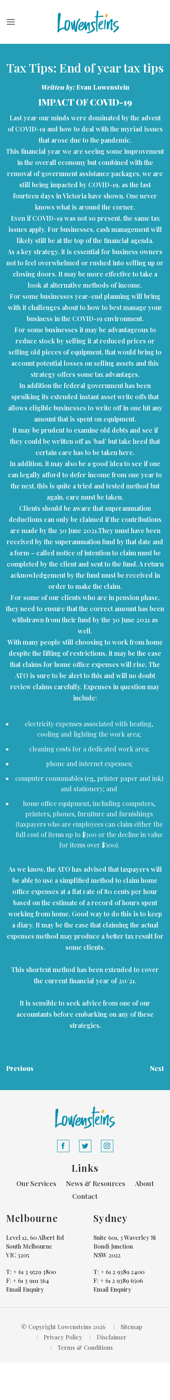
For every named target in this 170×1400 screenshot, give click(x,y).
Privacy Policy (62, 1337)
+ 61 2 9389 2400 (122, 1272)
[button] (11, 21)
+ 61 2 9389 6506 (121, 1280)
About (144, 1183)
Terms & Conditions (85, 1347)
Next (157, 1068)
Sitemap (131, 1327)
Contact (85, 1196)
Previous (20, 1068)
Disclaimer (112, 1337)
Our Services (36, 1183)
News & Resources (95, 1183)
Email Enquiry (25, 1289)
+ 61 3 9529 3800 (34, 1272)
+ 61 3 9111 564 (31, 1280)
